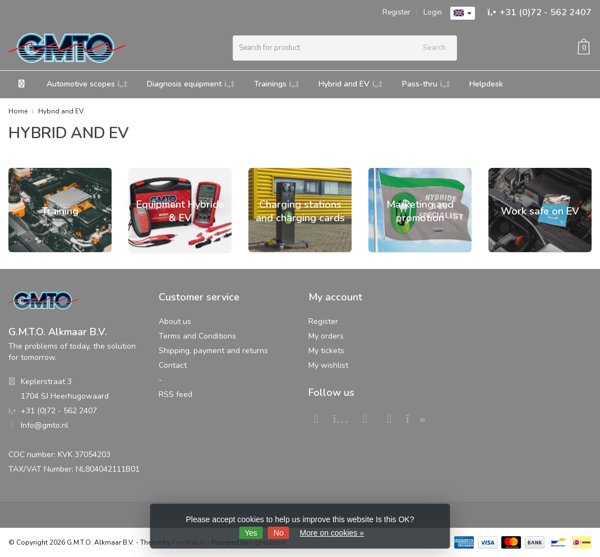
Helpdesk (486, 84)
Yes (250, 532)
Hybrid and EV (350, 84)
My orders (326, 336)
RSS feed (175, 394)
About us (175, 321)
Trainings (276, 84)
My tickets (326, 350)
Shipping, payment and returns (213, 350)
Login (432, 12)
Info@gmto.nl (44, 425)
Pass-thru (426, 84)
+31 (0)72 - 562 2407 (546, 12)
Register (396, 12)
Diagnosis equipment (190, 84)
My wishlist (328, 365)
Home (17, 111)
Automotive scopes (87, 84)
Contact (173, 365)
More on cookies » (332, 532)
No (279, 532)
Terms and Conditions (197, 336)
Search (434, 48)
